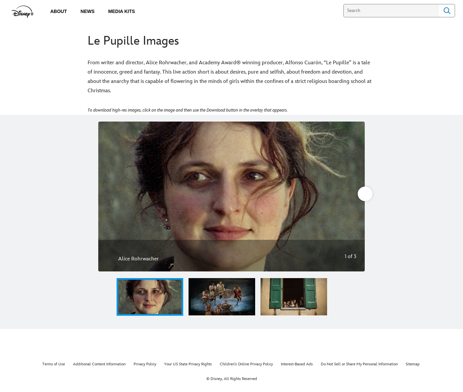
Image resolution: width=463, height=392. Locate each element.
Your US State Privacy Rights (188, 364)
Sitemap (413, 364)
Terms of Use (53, 364)
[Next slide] (354, 196)
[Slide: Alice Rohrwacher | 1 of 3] (231, 196)
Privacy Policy (145, 364)
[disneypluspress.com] (23, 11)
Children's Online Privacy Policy (246, 364)
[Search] (391, 10)
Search (447, 11)
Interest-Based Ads (297, 364)
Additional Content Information (99, 364)
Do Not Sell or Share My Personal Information (359, 364)
